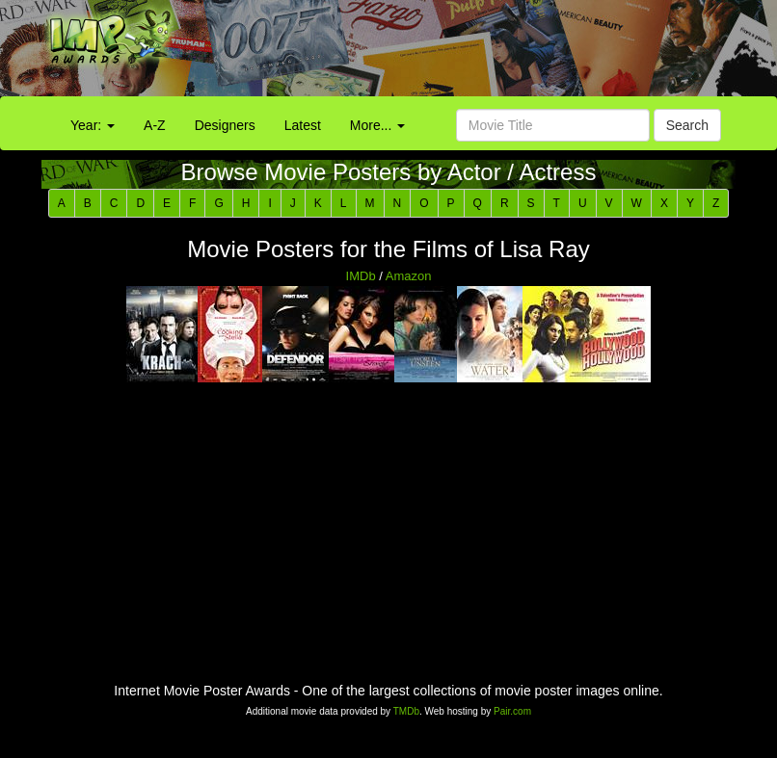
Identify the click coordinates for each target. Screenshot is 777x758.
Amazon (409, 276)
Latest (302, 125)
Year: (92, 125)
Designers (225, 125)
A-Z (155, 125)
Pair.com (512, 711)
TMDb (406, 711)
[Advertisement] (485, 53)
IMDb (361, 276)
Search (687, 125)
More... (377, 125)
